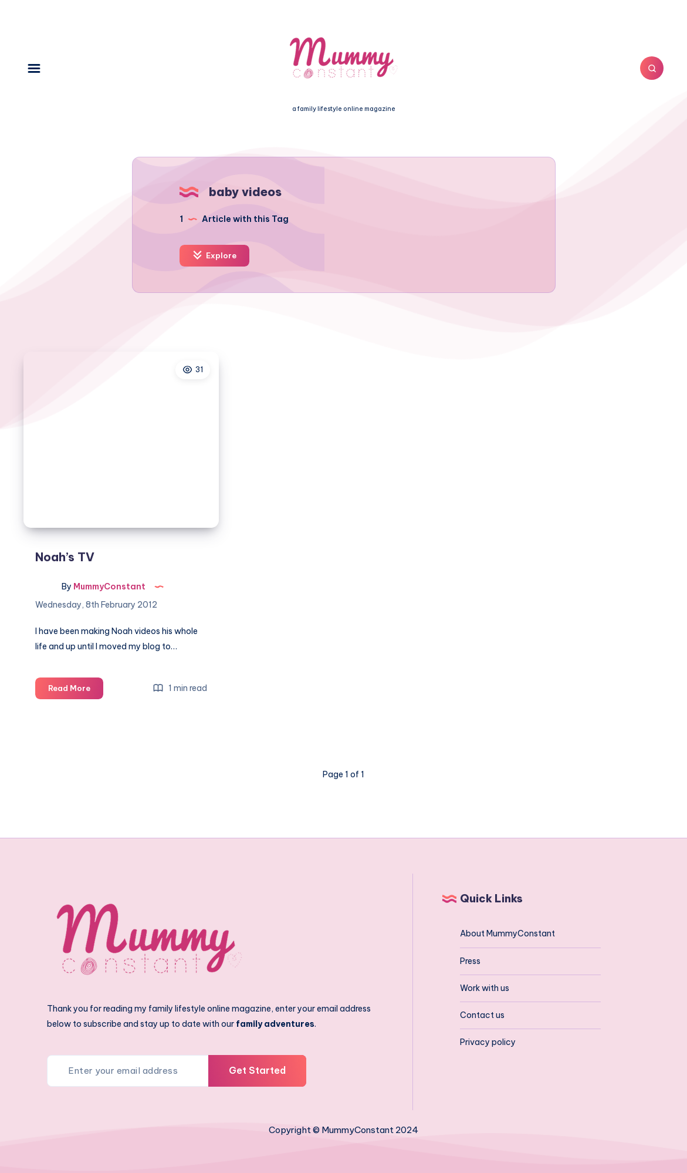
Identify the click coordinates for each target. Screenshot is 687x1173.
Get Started (257, 1070)
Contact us (482, 1015)
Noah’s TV (64, 557)
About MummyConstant (507, 933)
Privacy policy (488, 1042)
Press (470, 961)
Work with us (484, 988)
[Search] (652, 68)
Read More (75, 690)
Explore (214, 255)
